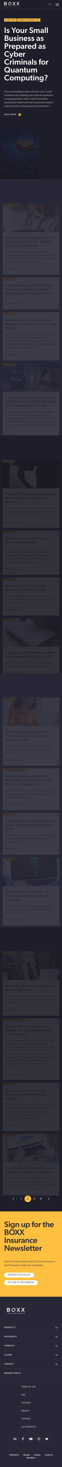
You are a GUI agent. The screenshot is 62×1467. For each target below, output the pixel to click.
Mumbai (31, 1458)
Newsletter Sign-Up (19, 1275)
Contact (31, 1364)
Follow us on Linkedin (21, 1283)
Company (31, 1345)
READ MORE (12, 114)
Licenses (26, 1403)
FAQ (23, 1395)
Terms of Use (28, 1387)
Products (31, 1327)
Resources (31, 1336)
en (50, 5)
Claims (31, 1354)
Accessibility (28, 1427)
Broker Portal (12, 1373)
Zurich (49, 1455)
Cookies (26, 1419)
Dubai (37, 1455)
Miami (26, 1455)
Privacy (25, 1411)
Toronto (14, 1455)
